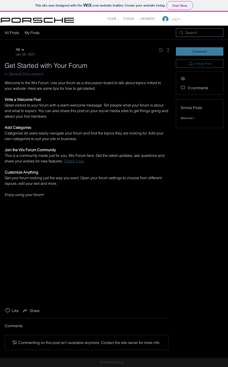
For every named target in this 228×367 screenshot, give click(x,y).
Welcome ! (187, 118)
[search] (199, 32)
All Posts (12, 32)
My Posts (32, 32)
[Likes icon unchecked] (8, 310)
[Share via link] (31, 310)
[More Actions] (165, 50)
